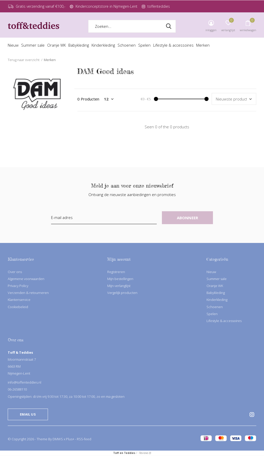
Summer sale (33, 45)
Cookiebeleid (18, 307)
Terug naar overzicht (23, 59)
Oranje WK (56, 45)
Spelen (144, 45)
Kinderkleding (103, 45)
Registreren (116, 271)
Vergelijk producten (122, 292)
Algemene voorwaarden (26, 278)
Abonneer (187, 217)
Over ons (15, 271)
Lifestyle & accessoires (173, 45)
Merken (203, 45)
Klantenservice (19, 299)
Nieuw (13, 45)
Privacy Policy (18, 285)
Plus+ (70, 439)
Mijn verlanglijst (118, 285)
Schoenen (127, 45)
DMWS (58, 439)
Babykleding (78, 45)
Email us (28, 414)
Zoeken (168, 26)
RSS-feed (84, 439)
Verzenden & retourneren (28, 292)
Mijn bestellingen (120, 278)
